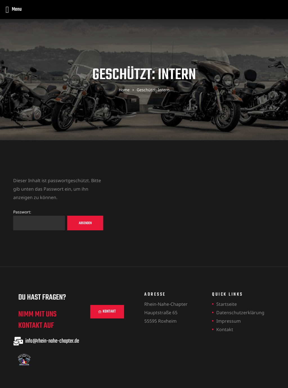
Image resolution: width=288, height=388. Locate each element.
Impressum (228, 321)
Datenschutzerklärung (240, 312)
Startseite (226, 304)
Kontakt (224, 329)
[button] (107, 311)
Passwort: (39, 219)
